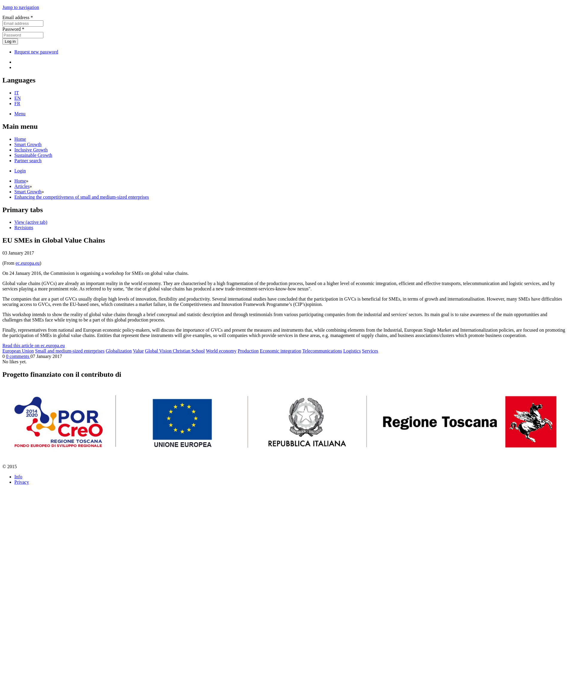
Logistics (352, 350)
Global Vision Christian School (175, 350)
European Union (18, 350)
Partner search (28, 160)
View (30, 222)
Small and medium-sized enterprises (69, 350)
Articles (22, 186)
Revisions (23, 227)
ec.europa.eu (28, 263)
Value (138, 350)
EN (17, 98)
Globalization (119, 350)
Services (370, 350)
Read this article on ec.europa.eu (33, 345)
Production (248, 350)
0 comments (18, 356)
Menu (19, 113)
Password (13, 29)
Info (18, 476)
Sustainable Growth (33, 155)
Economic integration (280, 350)
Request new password (36, 51)
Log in (10, 41)
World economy (221, 350)
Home (20, 139)
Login (20, 170)
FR (17, 103)
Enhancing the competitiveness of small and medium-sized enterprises (81, 197)
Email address (17, 17)
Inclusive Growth (31, 149)
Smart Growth (28, 144)
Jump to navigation (20, 7)
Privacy (21, 482)
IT (16, 92)
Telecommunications (322, 350)
